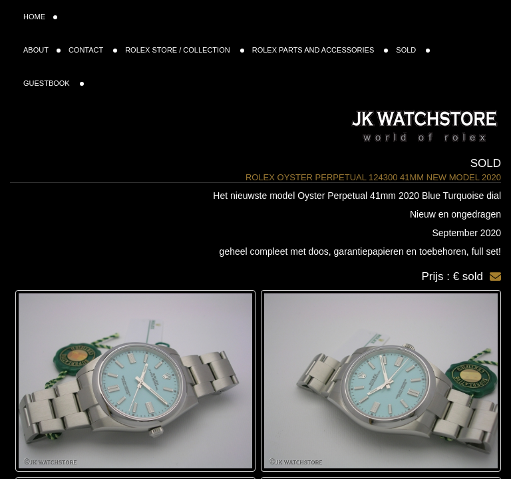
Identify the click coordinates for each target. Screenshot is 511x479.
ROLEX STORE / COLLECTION (184, 50)
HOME (40, 17)
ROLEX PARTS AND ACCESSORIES (320, 50)
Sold (485, 163)
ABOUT (42, 50)
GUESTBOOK (53, 83)
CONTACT (93, 50)
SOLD (413, 50)
